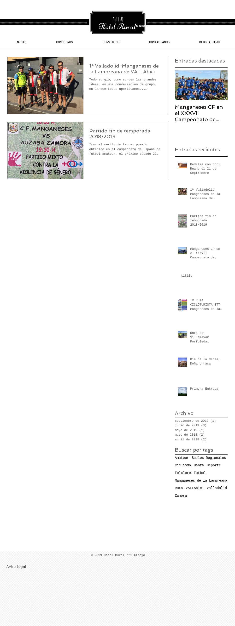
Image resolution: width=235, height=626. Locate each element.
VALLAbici (195, 488)
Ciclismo (183, 465)
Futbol (200, 473)
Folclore (183, 473)
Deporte (214, 465)
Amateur (182, 458)
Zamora (181, 496)
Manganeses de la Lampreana (201, 481)
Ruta (179, 488)
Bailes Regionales (209, 458)
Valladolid (217, 488)
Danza (199, 465)
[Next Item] (220, 85)
